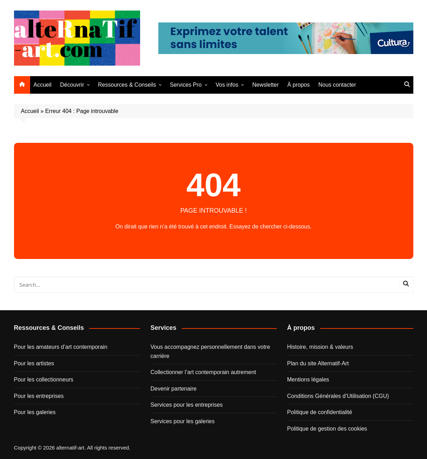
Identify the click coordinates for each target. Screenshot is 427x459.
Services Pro (186, 85)
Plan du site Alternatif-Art (318, 363)
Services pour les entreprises (187, 405)
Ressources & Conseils (127, 85)
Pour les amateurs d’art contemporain (61, 347)
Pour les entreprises (39, 396)
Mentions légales (308, 379)
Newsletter (265, 85)
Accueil (43, 85)
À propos (298, 85)
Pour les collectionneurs (44, 379)
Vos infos (226, 85)
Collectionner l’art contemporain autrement (203, 372)
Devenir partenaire (174, 389)
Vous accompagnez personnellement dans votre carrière (210, 351)
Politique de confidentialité (319, 412)
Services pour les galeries (183, 421)
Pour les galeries (35, 412)
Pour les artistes (34, 363)
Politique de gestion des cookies (327, 429)
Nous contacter (337, 85)
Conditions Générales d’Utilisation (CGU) (338, 396)
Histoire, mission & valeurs (320, 347)
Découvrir (72, 85)
